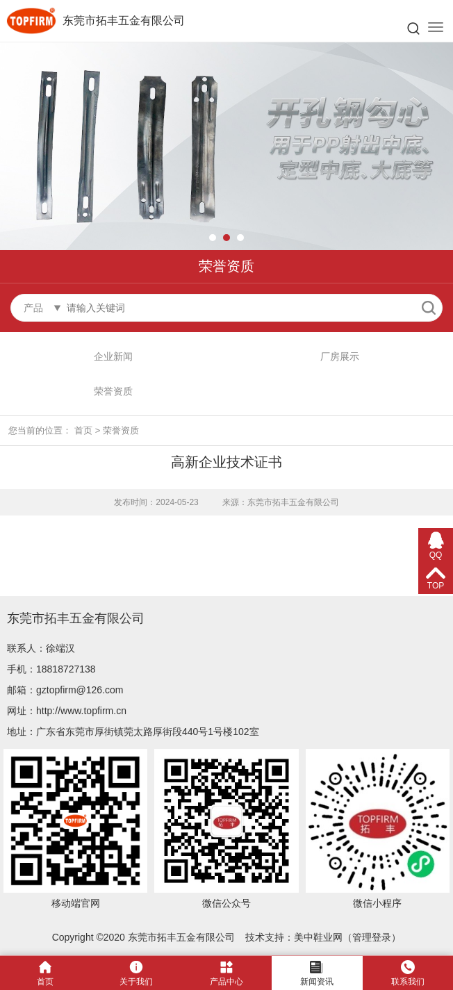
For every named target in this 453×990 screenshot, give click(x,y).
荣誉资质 (113, 391)
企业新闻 (113, 356)
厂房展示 (339, 356)
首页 (83, 430)
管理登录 (371, 937)
